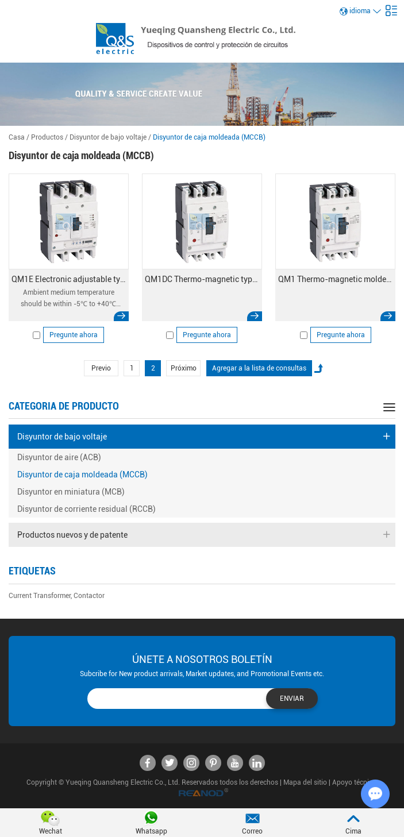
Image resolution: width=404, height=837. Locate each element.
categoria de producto (64, 406)
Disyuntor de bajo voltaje (108, 137)
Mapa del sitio (305, 782)
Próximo (184, 368)
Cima (353, 831)
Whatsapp (151, 831)
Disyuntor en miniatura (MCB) (71, 491)
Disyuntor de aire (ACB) (59, 457)
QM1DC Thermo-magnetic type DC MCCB (202, 279)
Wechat (50, 831)
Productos (47, 137)
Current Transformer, (40, 596)
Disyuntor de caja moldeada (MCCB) (209, 137)
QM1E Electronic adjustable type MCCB (68, 279)
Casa (17, 137)
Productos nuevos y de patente (203, 535)
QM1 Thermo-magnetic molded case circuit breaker (335, 279)
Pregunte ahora (73, 335)
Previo (101, 368)
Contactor (89, 596)
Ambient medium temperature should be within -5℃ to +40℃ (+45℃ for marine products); (68, 299)
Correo (252, 831)
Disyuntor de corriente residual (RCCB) (86, 509)
